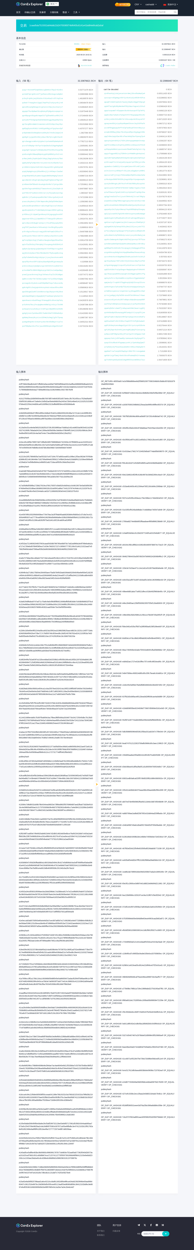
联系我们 (101, 1235)
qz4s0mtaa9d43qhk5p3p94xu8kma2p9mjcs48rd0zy (124, 244)
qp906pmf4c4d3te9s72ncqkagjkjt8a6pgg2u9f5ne (124, 248)
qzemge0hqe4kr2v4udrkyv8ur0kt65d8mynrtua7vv (42, 322)
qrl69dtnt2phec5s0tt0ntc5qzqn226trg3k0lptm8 (42, 167)
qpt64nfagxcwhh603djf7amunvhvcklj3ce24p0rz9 (42, 189)
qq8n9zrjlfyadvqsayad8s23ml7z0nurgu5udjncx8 (42, 197)
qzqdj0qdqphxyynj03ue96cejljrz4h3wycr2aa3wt (42, 172)
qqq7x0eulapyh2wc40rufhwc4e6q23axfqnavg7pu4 (124, 136)
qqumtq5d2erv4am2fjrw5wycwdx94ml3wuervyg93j (124, 308)
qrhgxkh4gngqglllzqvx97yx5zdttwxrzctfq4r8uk (124, 265)
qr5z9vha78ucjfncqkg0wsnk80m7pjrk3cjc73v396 (42, 305)
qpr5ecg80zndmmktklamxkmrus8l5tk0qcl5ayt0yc (42, 124)
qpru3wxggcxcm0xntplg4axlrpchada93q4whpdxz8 (42, 141)
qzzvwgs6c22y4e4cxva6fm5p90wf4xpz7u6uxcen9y (42, 283)
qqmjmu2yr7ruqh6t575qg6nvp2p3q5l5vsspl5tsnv (124, 283)
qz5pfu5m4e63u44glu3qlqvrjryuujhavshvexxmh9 (42, 257)
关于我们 (101, 1231)
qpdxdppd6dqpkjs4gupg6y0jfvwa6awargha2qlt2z (42, 296)
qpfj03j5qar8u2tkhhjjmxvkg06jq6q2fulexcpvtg (124, 330)
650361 (76, 44)
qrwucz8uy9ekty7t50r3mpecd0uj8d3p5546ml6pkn (42, 202)
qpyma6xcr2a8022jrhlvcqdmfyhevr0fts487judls (124, 167)
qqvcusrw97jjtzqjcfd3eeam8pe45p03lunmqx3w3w (124, 175)
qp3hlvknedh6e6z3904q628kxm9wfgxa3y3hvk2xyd (124, 205)
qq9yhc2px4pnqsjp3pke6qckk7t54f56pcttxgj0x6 (42, 249)
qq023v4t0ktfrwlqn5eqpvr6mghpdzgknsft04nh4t (124, 270)
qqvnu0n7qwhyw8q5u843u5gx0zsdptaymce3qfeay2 (124, 158)
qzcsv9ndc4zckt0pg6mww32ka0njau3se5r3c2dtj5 (124, 257)
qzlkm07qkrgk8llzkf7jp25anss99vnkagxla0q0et (42, 94)
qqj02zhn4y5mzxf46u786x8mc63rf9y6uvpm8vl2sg (42, 253)
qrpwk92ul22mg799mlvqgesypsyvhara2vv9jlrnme (124, 201)
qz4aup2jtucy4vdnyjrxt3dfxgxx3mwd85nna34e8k (42, 309)
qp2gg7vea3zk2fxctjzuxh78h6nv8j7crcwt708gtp (124, 197)
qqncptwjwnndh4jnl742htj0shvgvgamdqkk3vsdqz (124, 141)
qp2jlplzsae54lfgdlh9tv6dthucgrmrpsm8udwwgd (124, 214)
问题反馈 (116, 1231)
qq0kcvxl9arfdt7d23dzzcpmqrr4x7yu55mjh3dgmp (42, 279)
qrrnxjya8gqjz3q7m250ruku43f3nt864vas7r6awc (124, 295)
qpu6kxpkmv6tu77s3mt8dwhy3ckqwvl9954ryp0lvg (42, 210)
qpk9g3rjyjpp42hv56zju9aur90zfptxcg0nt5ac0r (42, 137)
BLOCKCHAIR (84, 65)
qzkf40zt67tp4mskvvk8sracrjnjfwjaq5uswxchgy (42, 193)
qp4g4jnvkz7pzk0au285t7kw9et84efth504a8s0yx (42, 313)
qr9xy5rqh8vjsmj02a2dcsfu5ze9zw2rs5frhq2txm (42, 98)
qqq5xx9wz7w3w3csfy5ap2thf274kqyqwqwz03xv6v (124, 115)
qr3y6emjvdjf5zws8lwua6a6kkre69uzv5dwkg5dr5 (124, 347)
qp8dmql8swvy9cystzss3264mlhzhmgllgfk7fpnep (42, 318)
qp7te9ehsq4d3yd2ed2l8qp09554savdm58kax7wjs (124, 360)
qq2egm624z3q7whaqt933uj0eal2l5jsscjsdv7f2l (124, 227)
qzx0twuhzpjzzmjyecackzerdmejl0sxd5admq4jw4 (124, 94)
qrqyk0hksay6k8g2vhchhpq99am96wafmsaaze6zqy (124, 252)
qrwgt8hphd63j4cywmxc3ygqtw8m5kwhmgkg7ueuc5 (42, 176)
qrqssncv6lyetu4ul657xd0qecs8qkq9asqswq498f (124, 300)
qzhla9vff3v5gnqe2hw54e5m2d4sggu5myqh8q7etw (42, 120)
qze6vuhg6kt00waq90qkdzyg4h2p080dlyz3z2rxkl (42, 154)
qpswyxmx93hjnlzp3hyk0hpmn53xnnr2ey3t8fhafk (124, 124)
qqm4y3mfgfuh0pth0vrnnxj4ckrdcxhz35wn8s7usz (42, 163)
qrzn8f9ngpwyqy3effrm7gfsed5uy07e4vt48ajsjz (124, 128)
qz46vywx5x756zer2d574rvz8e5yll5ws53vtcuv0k (42, 236)
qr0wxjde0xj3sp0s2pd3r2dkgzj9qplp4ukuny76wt (42, 159)
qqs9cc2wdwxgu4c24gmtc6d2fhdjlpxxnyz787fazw (124, 240)
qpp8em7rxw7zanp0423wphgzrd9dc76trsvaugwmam (124, 351)
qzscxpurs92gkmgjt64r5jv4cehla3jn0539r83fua (124, 98)
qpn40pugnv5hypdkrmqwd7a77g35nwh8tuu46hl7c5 (42, 116)
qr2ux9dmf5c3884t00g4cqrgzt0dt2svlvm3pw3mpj (42, 270)
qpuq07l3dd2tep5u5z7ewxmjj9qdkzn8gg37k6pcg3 (124, 102)
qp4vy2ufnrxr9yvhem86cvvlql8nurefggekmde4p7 (124, 278)
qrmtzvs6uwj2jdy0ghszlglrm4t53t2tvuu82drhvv (42, 266)
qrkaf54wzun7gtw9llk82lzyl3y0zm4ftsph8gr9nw (124, 192)
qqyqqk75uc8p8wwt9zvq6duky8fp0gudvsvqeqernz (42, 111)
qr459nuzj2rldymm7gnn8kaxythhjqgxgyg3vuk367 (42, 214)
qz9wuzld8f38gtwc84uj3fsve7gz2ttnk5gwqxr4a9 (124, 334)
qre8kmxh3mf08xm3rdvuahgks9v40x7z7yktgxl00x (42, 184)
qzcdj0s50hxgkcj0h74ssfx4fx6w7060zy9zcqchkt (124, 184)
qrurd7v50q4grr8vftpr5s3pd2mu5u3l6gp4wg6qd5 (42, 146)
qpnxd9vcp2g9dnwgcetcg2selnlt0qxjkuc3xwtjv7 (42, 107)
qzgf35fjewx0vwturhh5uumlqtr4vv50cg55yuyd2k (42, 227)
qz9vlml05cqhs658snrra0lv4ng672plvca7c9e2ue (42, 206)
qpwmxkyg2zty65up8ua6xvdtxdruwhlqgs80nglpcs (124, 218)
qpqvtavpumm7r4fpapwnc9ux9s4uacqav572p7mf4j (124, 111)
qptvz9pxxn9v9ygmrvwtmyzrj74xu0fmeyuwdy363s (42, 223)
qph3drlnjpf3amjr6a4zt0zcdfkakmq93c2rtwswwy (124, 356)
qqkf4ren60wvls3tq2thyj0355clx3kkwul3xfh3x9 (124, 145)
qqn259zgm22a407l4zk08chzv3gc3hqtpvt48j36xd (42, 292)
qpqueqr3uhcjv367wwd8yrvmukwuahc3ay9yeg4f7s (124, 338)
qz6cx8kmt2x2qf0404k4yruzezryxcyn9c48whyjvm (124, 235)
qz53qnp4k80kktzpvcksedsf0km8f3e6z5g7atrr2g (124, 149)
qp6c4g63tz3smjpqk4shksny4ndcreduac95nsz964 (42, 288)
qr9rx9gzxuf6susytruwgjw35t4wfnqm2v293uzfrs (42, 232)
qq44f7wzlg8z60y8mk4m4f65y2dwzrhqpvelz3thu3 (124, 106)
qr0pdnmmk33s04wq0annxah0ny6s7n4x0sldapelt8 (42, 133)
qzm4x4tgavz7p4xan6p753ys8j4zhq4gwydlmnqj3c (124, 287)
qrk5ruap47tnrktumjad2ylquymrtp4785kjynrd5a (124, 162)
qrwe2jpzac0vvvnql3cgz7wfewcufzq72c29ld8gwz (42, 275)
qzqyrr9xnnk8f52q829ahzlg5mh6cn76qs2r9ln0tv (42, 90)
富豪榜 (42, 12)
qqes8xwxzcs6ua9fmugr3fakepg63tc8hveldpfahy (42, 300)
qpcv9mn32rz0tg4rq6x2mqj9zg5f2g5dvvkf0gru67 (42, 180)
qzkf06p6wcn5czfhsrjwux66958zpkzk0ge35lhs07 (42, 326)
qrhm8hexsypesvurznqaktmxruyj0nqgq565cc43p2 (124, 291)
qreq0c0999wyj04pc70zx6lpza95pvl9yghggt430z (124, 132)
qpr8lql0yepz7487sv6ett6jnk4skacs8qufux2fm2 (124, 261)
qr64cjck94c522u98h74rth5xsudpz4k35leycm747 (124, 119)
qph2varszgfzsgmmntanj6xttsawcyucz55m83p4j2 (124, 222)
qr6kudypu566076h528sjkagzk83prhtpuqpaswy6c (124, 179)
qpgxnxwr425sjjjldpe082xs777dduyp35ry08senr (42, 219)
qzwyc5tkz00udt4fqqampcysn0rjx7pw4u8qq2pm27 (124, 343)
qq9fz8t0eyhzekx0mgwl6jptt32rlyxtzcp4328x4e (124, 325)
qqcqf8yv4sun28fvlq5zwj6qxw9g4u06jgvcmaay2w (42, 262)
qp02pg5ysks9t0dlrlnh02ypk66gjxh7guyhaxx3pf (42, 129)
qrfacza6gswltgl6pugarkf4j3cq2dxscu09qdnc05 (124, 231)
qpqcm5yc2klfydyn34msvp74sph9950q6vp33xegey (124, 210)
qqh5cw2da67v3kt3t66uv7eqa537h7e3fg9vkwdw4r (124, 321)
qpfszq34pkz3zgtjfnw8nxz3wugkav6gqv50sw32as (42, 240)
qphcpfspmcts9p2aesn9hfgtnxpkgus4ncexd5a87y (124, 317)
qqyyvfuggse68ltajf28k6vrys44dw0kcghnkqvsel (124, 154)
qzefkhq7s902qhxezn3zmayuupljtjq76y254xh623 (124, 304)
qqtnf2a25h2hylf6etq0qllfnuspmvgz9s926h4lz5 (42, 245)
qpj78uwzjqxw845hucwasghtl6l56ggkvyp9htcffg (124, 274)
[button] (169, 4)
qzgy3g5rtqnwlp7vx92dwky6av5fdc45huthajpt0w (42, 150)
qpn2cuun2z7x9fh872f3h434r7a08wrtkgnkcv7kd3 (124, 188)
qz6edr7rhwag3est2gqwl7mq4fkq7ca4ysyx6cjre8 (42, 103)
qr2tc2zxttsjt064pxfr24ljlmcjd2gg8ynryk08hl (124, 171)
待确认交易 (30, 12)
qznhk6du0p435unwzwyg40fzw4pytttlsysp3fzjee (124, 313)
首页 (18, 12)
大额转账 (54, 12)
